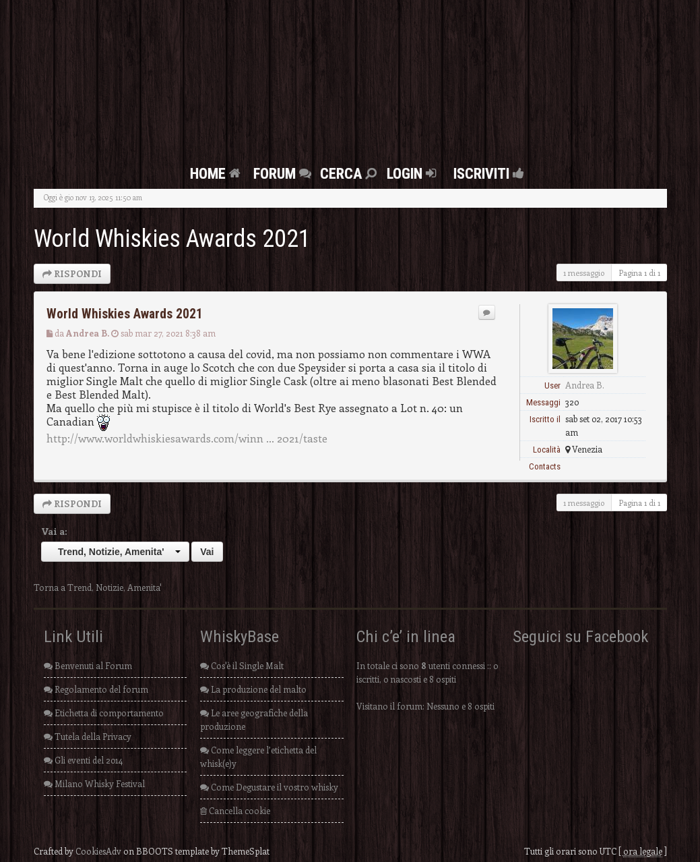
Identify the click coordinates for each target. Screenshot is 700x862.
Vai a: (54, 531)
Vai (207, 551)
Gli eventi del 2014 (83, 760)
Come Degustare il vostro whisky (269, 787)
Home (217, 173)
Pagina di (639, 272)
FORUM (284, 173)
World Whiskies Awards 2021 (172, 239)
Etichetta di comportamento (104, 712)
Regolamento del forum (96, 689)
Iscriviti (485, 173)
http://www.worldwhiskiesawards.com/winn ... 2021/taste (186, 437)
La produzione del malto (253, 689)
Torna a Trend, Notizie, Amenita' (97, 587)
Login (413, 173)
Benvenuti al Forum (88, 665)
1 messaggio (583, 272)
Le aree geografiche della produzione (254, 719)
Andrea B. (87, 333)
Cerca (350, 173)
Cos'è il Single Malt (242, 665)
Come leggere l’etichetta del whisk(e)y (258, 756)
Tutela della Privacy (87, 736)
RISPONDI (72, 273)
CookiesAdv (98, 851)
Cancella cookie (235, 810)
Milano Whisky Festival (94, 783)
